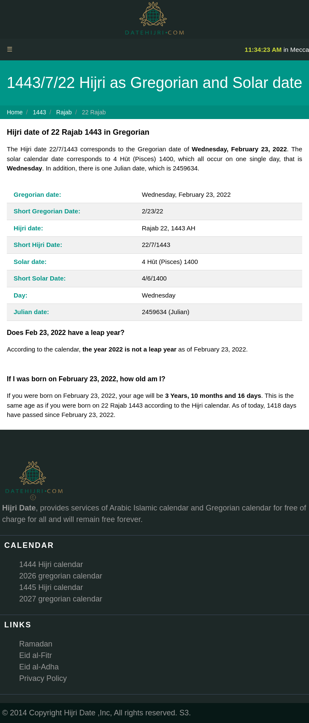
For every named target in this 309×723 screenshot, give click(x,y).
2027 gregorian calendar (60, 599)
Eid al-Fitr (35, 655)
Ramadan (35, 644)
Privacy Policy (43, 678)
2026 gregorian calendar (60, 576)
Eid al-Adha (39, 667)
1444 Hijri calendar (51, 564)
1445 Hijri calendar (51, 587)
